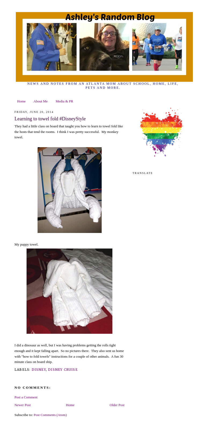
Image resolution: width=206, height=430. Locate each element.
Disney (39, 370)
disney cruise (63, 370)
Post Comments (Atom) (50, 415)
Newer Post (22, 405)
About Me (41, 101)
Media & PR (64, 101)
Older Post (117, 405)
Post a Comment (26, 397)
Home (21, 101)
